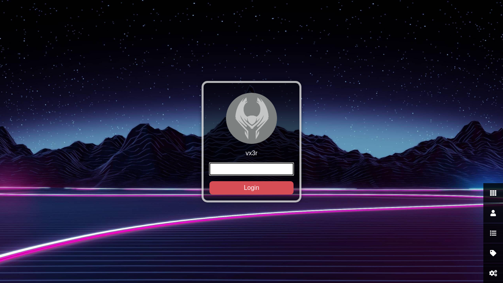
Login (251, 187)
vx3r (251, 144)
